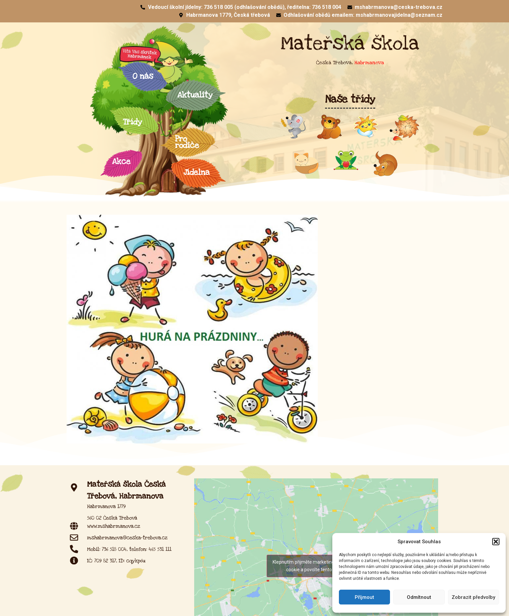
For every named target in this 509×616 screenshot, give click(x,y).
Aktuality (194, 95)
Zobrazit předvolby (473, 597)
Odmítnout (419, 597)
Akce (121, 161)
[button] (496, 541)
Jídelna (198, 172)
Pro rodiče (189, 142)
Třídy (134, 122)
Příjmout (364, 597)
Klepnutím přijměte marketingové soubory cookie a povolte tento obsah (316, 565)
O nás (145, 76)
